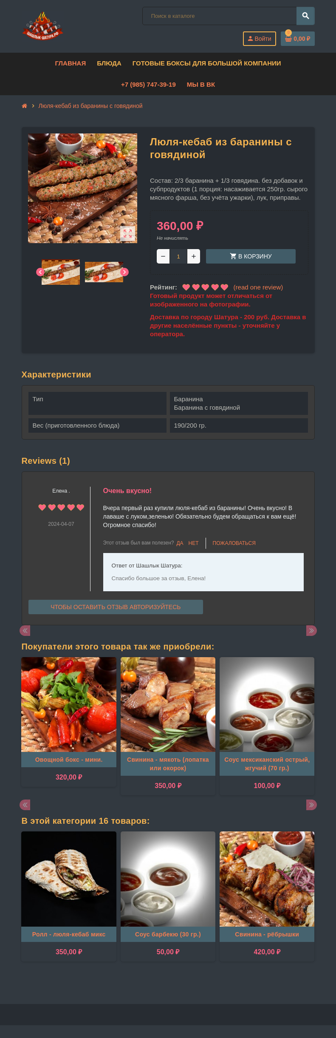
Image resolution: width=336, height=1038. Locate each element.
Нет (194, 543)
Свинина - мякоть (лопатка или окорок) (168, 763)
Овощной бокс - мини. (69, 759)
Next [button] (311, 630)
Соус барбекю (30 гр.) (168, 934)
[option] (68, 726)
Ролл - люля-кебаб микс (69, 934)
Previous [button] (25, 630)
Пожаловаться (234, 543)
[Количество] (178, 256)
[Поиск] (228, 16)
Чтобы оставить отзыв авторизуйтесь (116, 607)
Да (179, 543)
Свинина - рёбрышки (267, 934)
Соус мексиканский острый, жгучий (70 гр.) (267, 763)
